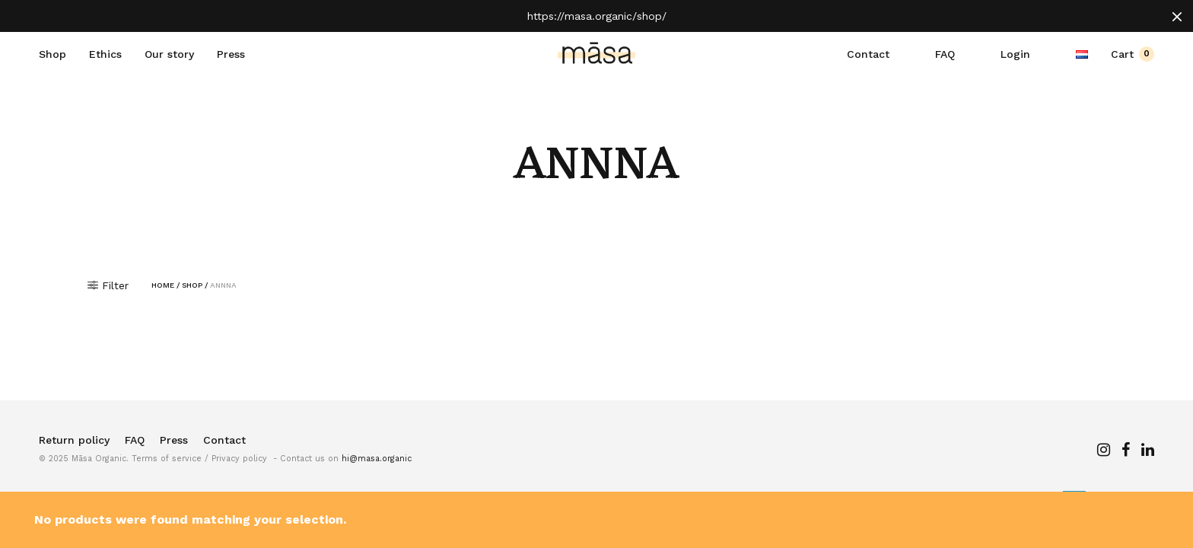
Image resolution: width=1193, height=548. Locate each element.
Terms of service (167, 459)
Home (162, 285)
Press (231, 54)
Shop (52, 54)
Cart (1132, 54)
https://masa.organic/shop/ (596, 16)
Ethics (105, 54)
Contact (868, 54)
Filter (108, 285)
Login (1015, 54)
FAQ (945, 54)
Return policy (74, 440)
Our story (169, 54)
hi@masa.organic (377, 459)
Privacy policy (239, 459)
